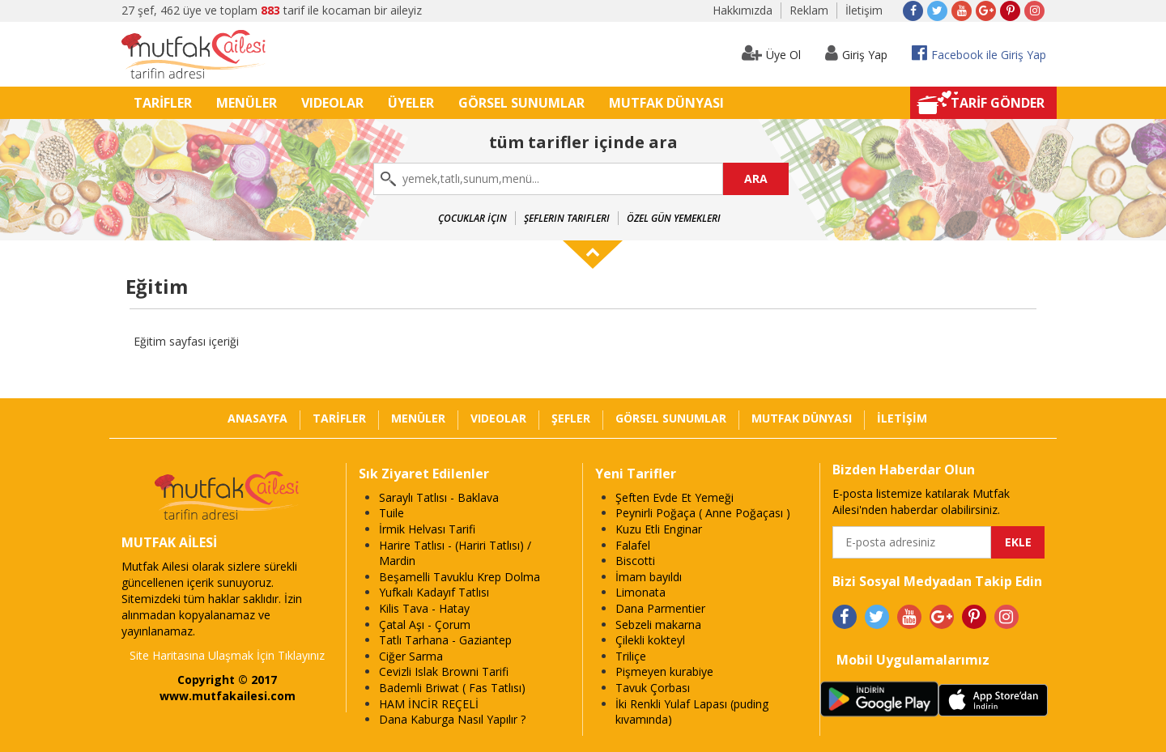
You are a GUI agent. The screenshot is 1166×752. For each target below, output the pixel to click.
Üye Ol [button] (771, 53)
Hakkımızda (742, 10)
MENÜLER (246, 103)
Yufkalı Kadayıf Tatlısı (434, 592)
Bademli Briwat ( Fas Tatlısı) (452, 687)
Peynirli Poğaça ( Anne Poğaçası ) (702, 512)
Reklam (808, 10)
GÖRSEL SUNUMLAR (521, 103)
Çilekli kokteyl (650, 640)
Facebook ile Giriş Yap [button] (979, 53)
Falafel (632, 545)
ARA (756, 178)
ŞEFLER (570, 418)
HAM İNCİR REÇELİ (429, 704)
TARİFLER (163, 103)
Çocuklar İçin (472, 218)
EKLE (1018, 542)
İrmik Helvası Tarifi (427, 529)
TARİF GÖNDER (998, 103)
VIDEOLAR (332, 103)
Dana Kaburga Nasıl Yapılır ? (452, 719)
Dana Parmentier (660, 608)
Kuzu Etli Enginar (658, 529)
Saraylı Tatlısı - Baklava (439, 497)
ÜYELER (411, 103)
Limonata (640, 592)
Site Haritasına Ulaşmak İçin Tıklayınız (227, 655)
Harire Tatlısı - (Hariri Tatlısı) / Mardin (455, 553)
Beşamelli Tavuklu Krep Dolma (459, 576)
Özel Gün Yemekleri (674, 218)
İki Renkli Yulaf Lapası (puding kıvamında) (691, 712)
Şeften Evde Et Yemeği (674, 497)
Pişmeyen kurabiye (664, 671)
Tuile (391, 512)
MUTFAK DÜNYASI (666, 103)
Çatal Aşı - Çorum (424, 624)
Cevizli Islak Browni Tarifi (444, 671)
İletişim (864, 10)
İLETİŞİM (902, 418)
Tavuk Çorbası (652, 687)
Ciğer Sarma (411, 656)
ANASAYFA (257, 418)
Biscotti (635, 560)
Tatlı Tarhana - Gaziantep (445, 640)
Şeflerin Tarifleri (567, 218)
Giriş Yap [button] (856, 53)
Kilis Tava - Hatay (424, 608)
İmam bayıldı (648, 576)
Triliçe (630, 656)
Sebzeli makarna (658, 624)
